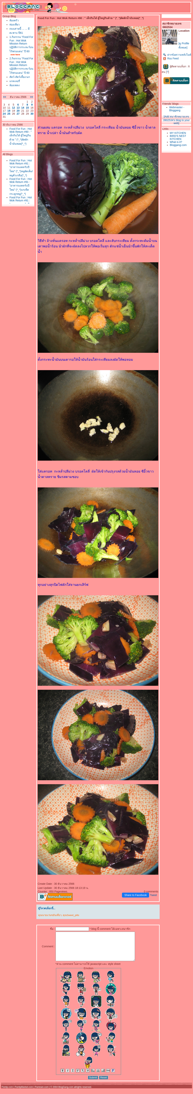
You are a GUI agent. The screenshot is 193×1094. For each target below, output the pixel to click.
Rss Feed (171, 58)
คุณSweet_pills (71, 915)
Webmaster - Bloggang (176, 109)
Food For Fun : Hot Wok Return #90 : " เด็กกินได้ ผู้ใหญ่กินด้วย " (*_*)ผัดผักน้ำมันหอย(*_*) (20, 136)
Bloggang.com (178, 145)
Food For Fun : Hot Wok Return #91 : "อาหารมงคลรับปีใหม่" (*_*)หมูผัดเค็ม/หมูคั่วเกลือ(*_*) (21, 168)
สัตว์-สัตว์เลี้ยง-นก (19, 76)
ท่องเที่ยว (14, 24)
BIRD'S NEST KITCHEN (178, 137)
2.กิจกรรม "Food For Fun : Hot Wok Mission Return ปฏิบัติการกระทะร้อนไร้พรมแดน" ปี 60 (21, 65)
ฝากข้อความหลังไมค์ (177, 54)
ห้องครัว (14, 20)
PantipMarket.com (24, 1092)
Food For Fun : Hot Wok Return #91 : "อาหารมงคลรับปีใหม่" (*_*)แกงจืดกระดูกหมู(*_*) (20, 186)
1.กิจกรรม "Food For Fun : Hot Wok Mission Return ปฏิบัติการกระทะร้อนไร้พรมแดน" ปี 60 (21, 44)
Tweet (153, 895)
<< (4, 96)
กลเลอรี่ (14, 81)
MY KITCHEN (178, 132)
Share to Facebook (135, 895)
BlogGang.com (65, 1092)
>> (31, 96)
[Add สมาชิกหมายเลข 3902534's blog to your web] (176, 120)
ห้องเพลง (14, 85)
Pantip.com (7, 1092)
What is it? (176, 141)
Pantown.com (42, 1092)
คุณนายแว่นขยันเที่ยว (49, 915)
